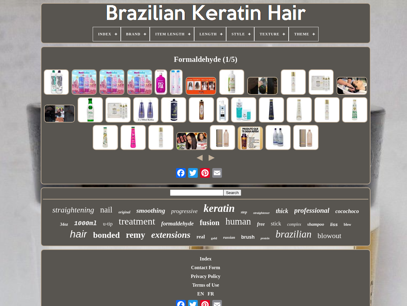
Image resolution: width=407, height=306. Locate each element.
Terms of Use (205, 285)
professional (311, 210)
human (238, 221)
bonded (106, 235)
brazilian (294, 234)
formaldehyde (177, 223)
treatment (137, 221)
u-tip (108, 224)
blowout (329, 236)
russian (229, 237)
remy (135, 235)
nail (106, 209)
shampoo (315, 224)
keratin (219, 208)
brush (248, 237)
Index (205, 258)
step (244, 212)
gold (214, 238)
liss (334, 224)
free (261, 224)
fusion (209, 222)
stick (276, 224)
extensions (171, 235)
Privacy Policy (205, 276)
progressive (184, 211)
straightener (261, 213)
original (124, 212)
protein (265, 238)
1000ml (85, 223)
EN (200, 293)
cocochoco (347, 211)
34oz (64, 224)
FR (210, 293)
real (201, 237)
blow (347, 224)
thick (282, 211)
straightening (73, 210)
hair (78, 234)
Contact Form (205, 267)
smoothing (150, 210)
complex (294, 224)
